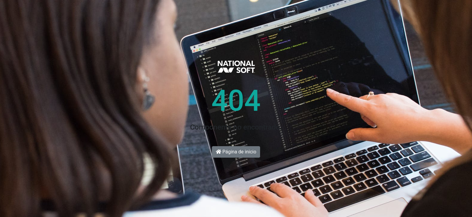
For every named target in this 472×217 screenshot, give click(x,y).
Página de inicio (236, 152)
